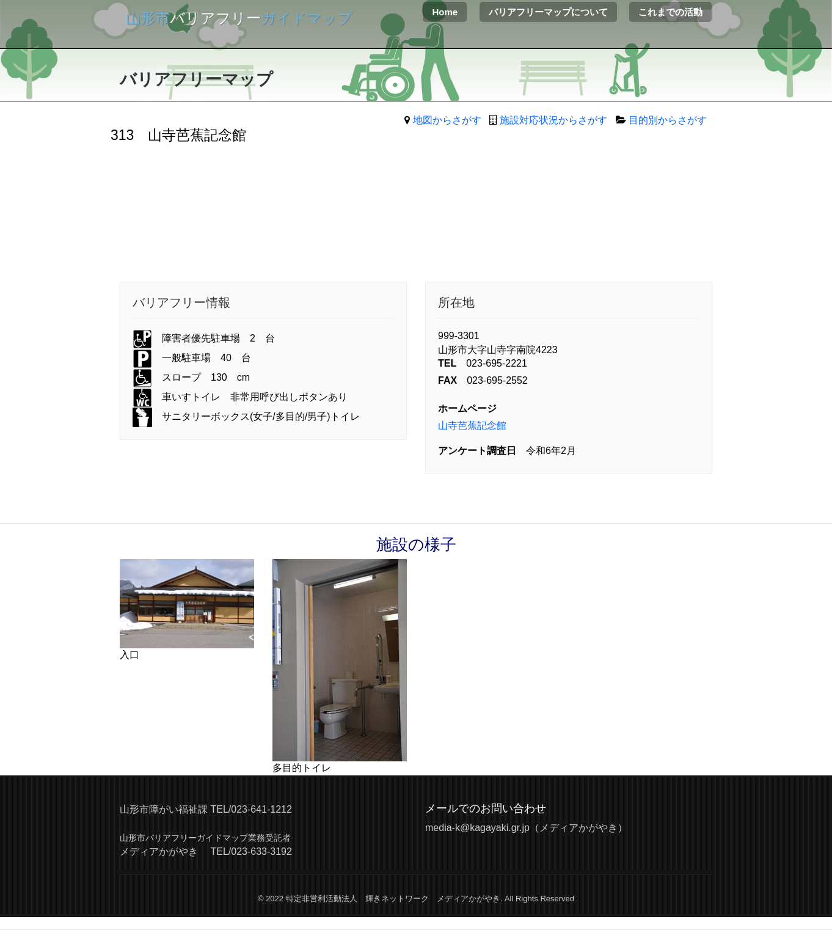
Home (445, 12)
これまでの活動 (670, 12)
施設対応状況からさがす (553, 120)
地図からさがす (447, 120)
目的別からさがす (668, 120)
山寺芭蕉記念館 (472, 425)
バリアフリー (239, 18)
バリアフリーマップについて (548, 12)
